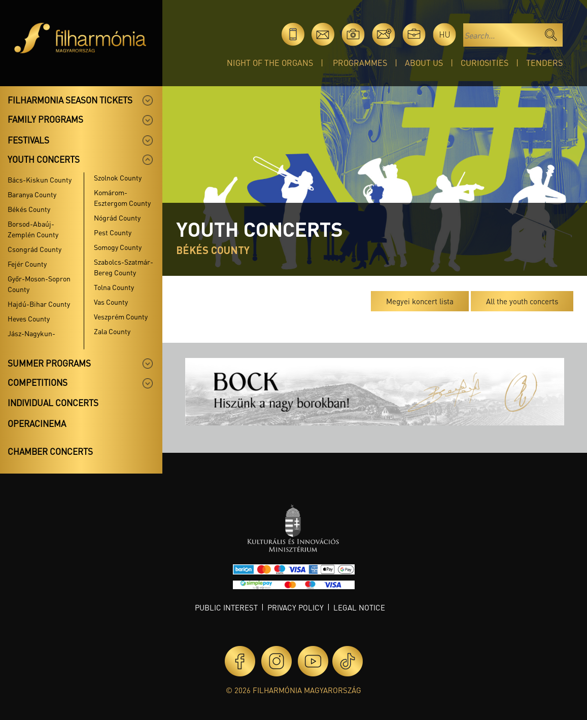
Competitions (37, 382)
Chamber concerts (50, 451)
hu (445, 34)
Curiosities (484, 62)
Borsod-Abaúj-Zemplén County (33, 229)
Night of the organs (270, 62)
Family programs (45, 119)
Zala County (112, 331)
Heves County (29, 318)
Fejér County (27, 263)
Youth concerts (44, 159)
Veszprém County (121, 316)
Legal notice (359, 607)
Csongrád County (34, 249)
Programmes (360, 62)
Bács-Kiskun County (40, 179)
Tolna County (114, 287)
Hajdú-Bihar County (39, 303)
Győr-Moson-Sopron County (39, 284)
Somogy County (118, 246)
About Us (424, 62)
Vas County (111, 301)
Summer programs (49, 363)
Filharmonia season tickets (70, 99)
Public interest (226, 607)
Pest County (112, 232)
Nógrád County (117, 217)
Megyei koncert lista (420, 301)
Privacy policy (295, 607)
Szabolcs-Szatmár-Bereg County (123, 267)
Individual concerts (53, 402)
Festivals (28, 140)
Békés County (29, 208)
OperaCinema (37, 423)
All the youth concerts (522, 301)
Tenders (544, 62)
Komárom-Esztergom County (122, 197)
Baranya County (32, 194)
